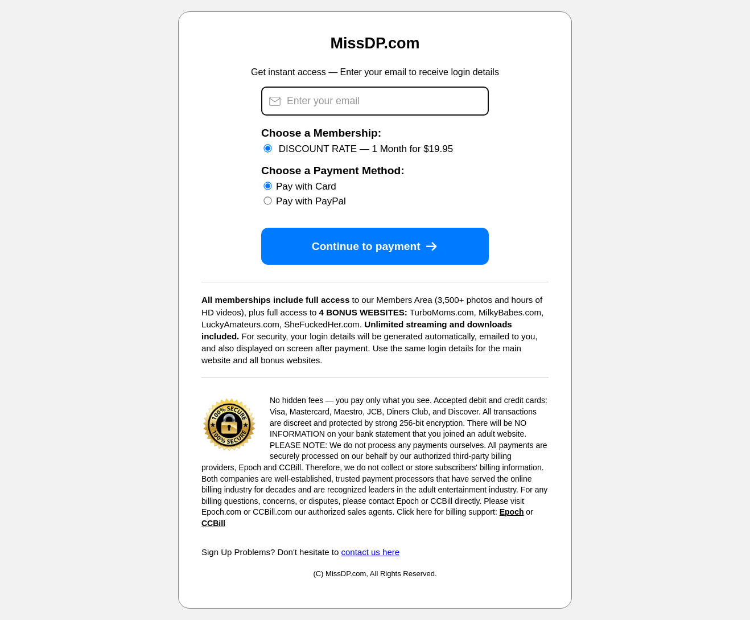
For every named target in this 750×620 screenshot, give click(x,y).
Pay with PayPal (304, 201)
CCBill (213, 523)
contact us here (370, 552)
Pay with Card (299, 186)
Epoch (512, 511)
